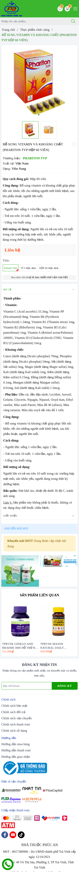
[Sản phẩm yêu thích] (60, 8)
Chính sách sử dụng (14, 730)
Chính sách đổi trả (13, 712)
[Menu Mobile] (74, 8)
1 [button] (38, 114)
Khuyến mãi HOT (16, 528)
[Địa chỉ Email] (26, 686)
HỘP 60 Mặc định (48, 268)
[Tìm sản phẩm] (34, 21)
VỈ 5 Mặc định (28, 268)
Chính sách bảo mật (14, 705)
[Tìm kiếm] (73, 21)
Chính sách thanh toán (15, 724)
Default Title (11, 269)
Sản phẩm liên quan (39, 595)
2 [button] (40, 114)
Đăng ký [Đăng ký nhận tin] (65, 685)
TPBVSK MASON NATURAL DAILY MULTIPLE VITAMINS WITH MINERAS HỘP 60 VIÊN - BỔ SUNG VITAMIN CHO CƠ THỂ (58, 645)
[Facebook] (4, 834)
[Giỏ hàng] (67, 8)
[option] (39, 81)
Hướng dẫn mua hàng (15, 744)
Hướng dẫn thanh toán (16, 750)
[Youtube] (12, 834)
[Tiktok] (21, 834)
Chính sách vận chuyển (16, 718)
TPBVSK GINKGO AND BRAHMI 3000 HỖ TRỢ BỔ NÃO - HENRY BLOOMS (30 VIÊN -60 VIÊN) (19, 645)
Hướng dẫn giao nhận (15, 756)
